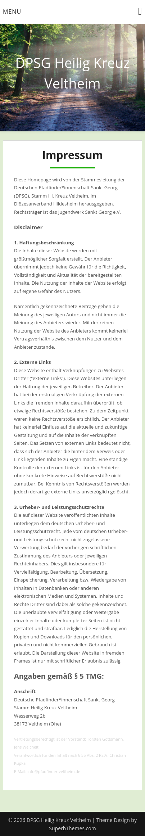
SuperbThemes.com (72, 828)
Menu (12, 11)
